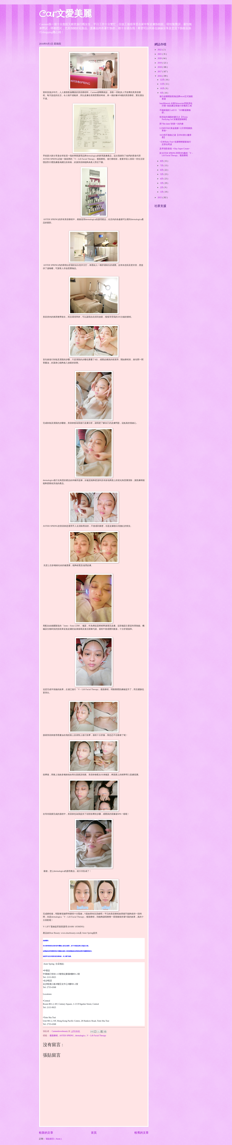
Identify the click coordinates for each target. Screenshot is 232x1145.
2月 (162, 187)
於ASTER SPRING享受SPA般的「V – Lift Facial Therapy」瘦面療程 (176, 154)
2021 (160, 54)
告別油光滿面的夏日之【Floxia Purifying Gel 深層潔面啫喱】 (174, 118)
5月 (162, 174)
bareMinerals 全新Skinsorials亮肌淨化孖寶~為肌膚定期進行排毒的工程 (176, 104)
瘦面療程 (54, 1035)
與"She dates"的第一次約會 (171, 124)
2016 (160, 76)
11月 (162, 84)
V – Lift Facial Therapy (96, 1035)
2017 (160, 71)
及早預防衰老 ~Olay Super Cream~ (175, 149)
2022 (160, 50)
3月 (162, 183)
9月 (162, 93)
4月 (162, 179)
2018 (160, 67)
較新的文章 (46, 1132)
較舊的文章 (141, 1132)
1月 (162, 192)
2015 (160, 197)
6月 (162, 170)
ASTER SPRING (66, 1035)
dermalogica (80, 1035)
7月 (162, 165)
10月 (162, 88)
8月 (162, 161)
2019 (160, 63)
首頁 (94, 1132)
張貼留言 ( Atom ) (54, 1139)
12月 (162, 80)
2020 (160, 58)
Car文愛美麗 (65, 14)
